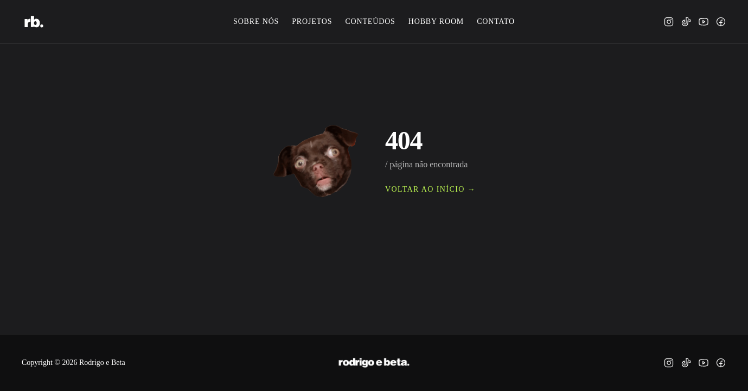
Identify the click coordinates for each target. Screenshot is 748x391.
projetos (312, 21)
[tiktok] (686, 21)
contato (496, 21)
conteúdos (370, 21)
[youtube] (703, 21)
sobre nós (256, 21)
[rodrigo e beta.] (34, 21)
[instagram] (668, 21)
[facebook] (720, 21)
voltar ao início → (430, 189)
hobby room (436, 21)
